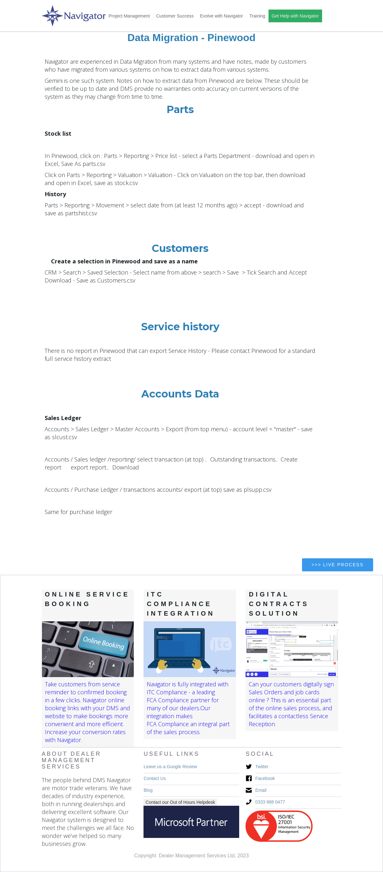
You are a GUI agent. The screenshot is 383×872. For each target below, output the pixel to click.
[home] (74, 16)
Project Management (129, 15)
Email (260, 790)
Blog (148, 790)
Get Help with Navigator (295, 15)
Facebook (265, 778)
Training (257, 15)
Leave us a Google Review (170, 766)
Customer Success (175, 15)
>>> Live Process (338, 564)
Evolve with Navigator (221, 15)
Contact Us (155, 778)
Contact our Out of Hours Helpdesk (180, 802)
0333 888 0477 (270, 801)
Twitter (261, 766)
